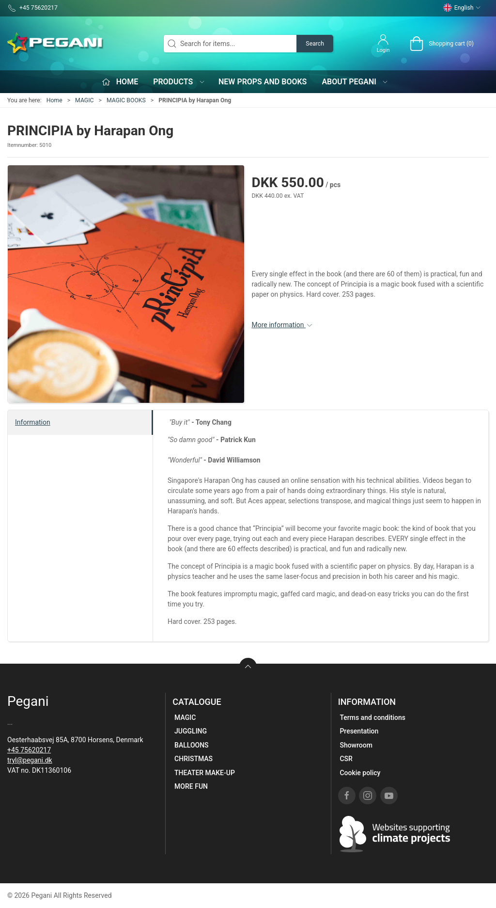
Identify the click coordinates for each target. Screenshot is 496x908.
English (462, 7)
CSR (346, 759)
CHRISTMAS (193, 759)
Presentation (359, 731)
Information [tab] (32, 422)
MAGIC (84, 100)
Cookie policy (360, 773)
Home (54, 100)
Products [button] (179, 81)
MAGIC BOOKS (126, 100)
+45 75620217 (29, 750)
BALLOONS (191, 745)
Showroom (356, 745)
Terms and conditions (372, 717)
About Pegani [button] (355, 81)
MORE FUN (191, 786)
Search (315, 43)
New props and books (262, 81)
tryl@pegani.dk (29, 760)
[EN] (55, 43)
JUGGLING (190, 731)
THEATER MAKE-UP (204, 773)
